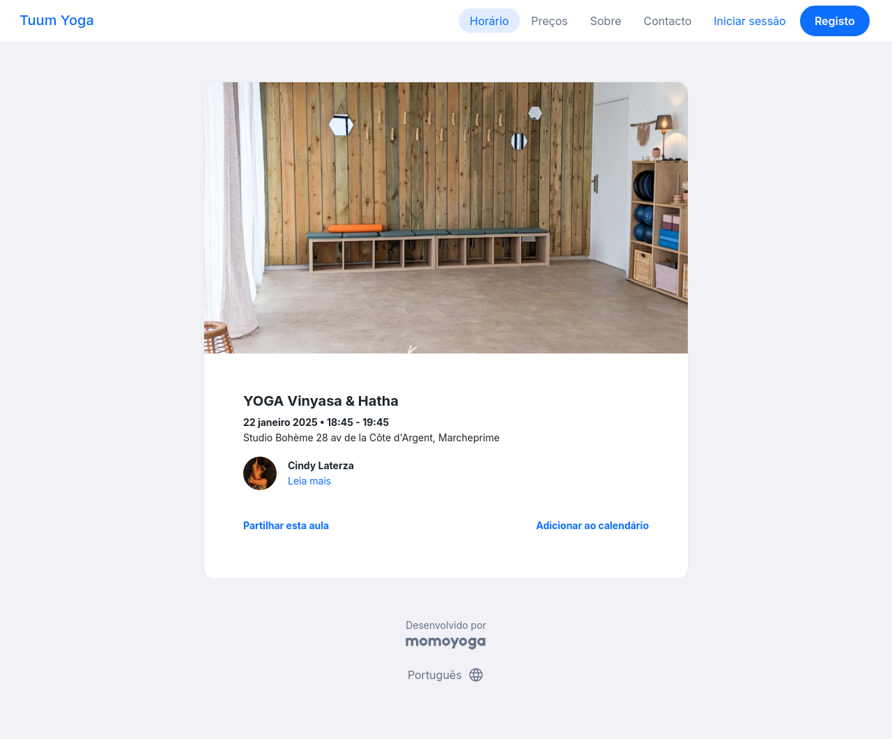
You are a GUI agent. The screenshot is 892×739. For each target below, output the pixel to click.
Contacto (667, 21)
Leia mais (309, 481)
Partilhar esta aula (286, 525)
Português (446, 674)
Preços (549, 21)
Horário (489, 21)
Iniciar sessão (749, 21)
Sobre (606, 21)
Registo (835, 21)
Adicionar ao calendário (592, 525)
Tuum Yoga (57, 20)
